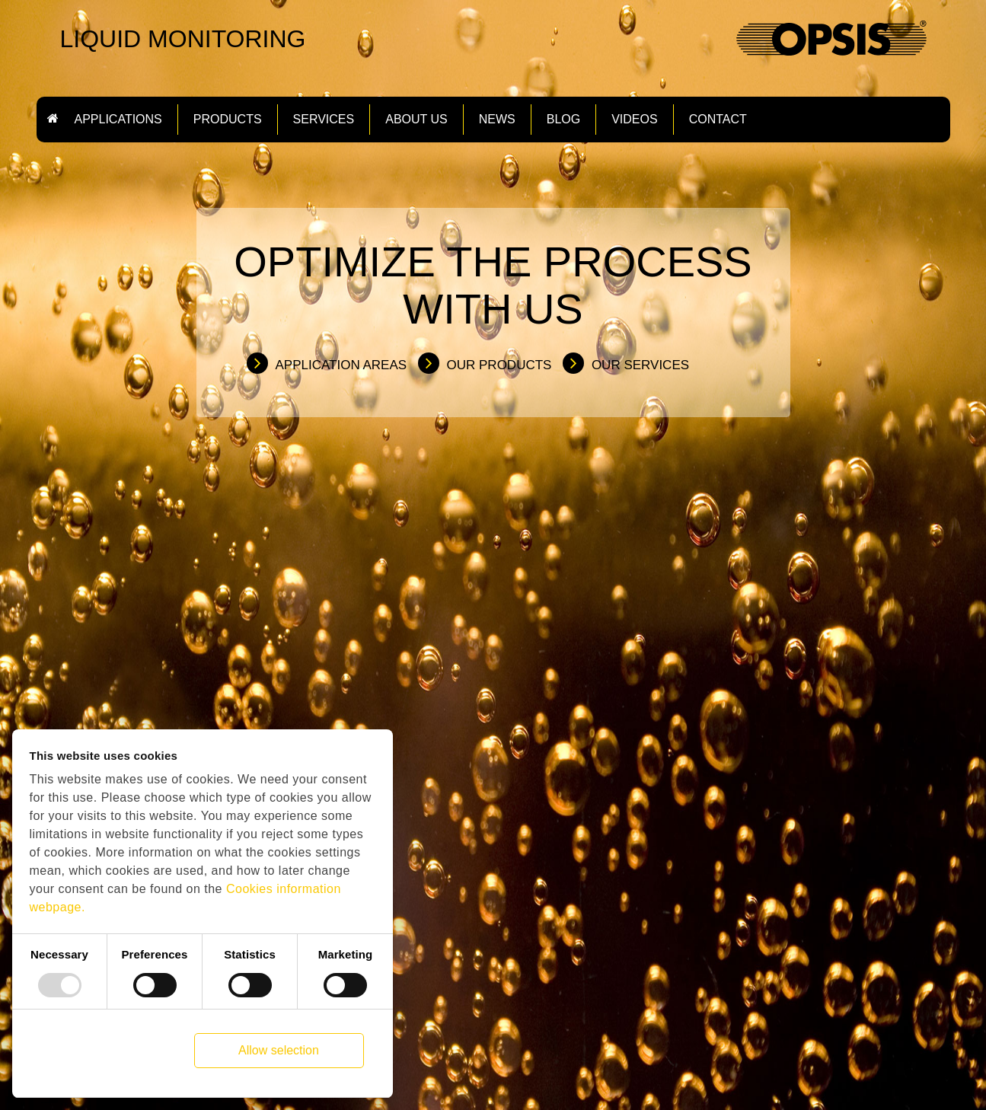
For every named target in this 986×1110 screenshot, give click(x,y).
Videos (634, 119)
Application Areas (341, 365)
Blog (563, 119)
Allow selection (278, 1050)
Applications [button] (118, 119)
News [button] (497, 119)
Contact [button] (718, 119)
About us (416, 119)
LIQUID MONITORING (183, 39)
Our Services (640, 365)
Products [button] (227, 119)
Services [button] (324, 119)
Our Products (499, 365)
